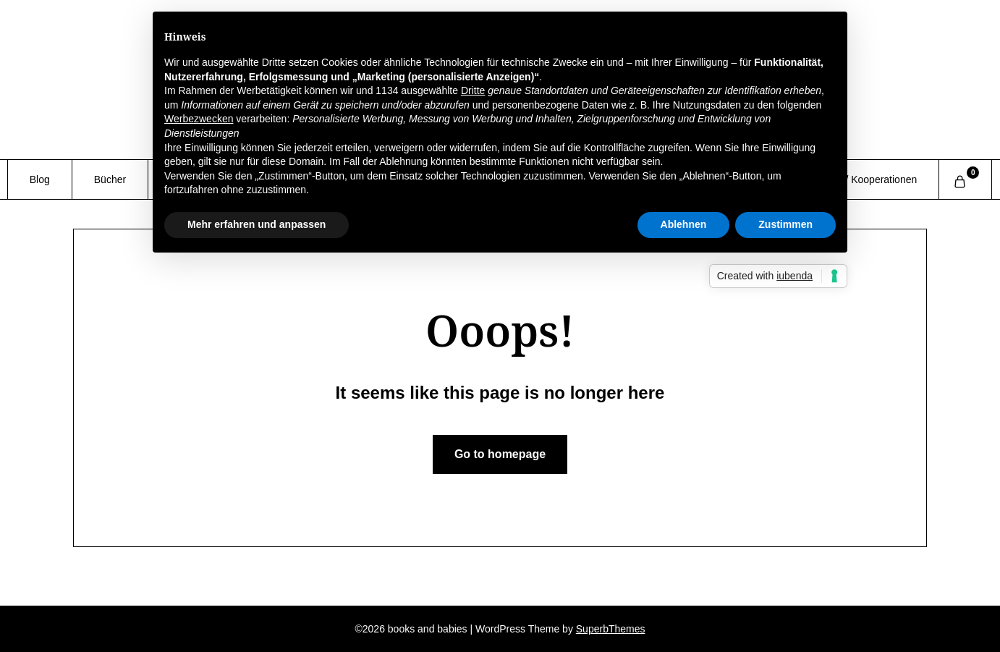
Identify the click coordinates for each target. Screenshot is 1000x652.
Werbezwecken (198, 118)
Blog (40, 179)
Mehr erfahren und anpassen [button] (256, 224)
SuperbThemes (610, 629)
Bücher (110, 179)
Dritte (473, 90)
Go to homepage (500, 454)
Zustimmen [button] (785, 224)
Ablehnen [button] (684, 224)
